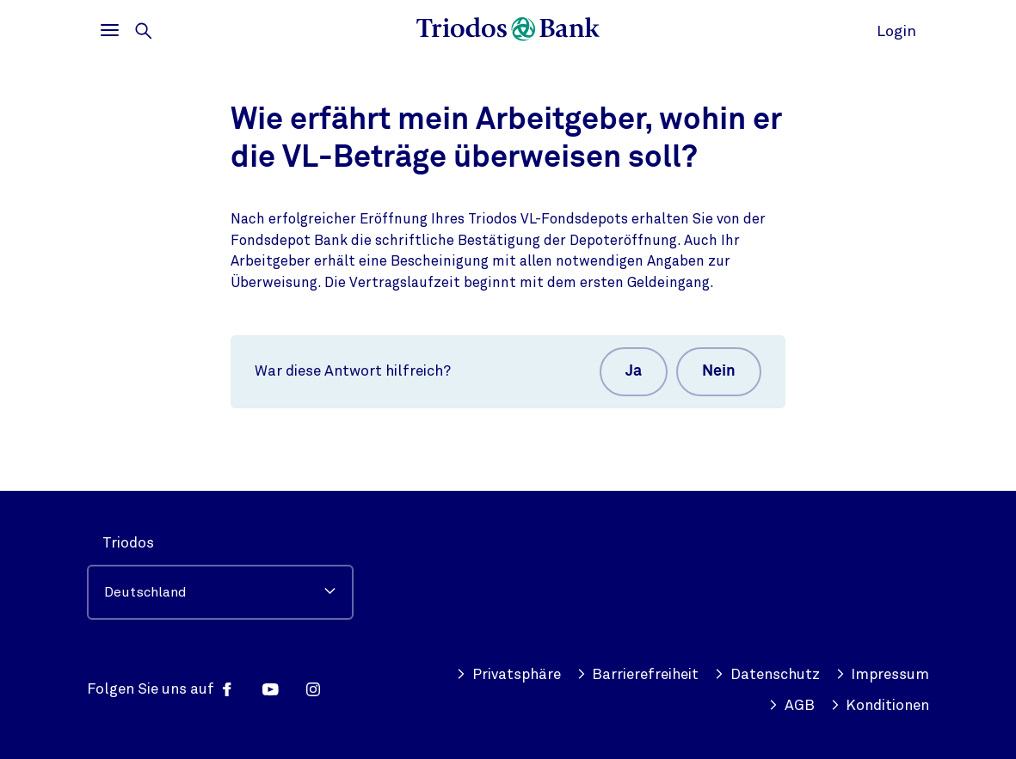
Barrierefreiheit (637, 675)
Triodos (128, 543)
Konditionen (880, 706)
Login (896, 30)
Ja (633, 371)
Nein (719, 371)
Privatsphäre (508, 675)
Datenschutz (767, 675)
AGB (791, 706)
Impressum (882, 675)
